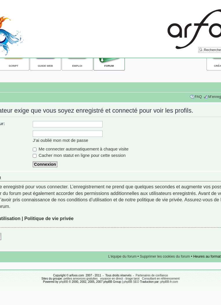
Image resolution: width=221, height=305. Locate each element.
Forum (109, 65)
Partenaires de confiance (152, 275)
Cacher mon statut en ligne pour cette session (79, 155)
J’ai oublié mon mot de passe (60, 140)
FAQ (198, 97)
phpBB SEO (131, 281)
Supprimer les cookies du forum (165, 256)
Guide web (45, 65)
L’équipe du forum (122, 256)
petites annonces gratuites (80, 278)
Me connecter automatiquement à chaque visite (80, 149)
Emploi (77, 65)
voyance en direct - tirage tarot (119, 278)
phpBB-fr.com (169, 281)
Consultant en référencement (161, 278)
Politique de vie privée (49, 218)
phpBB (63, 281)
